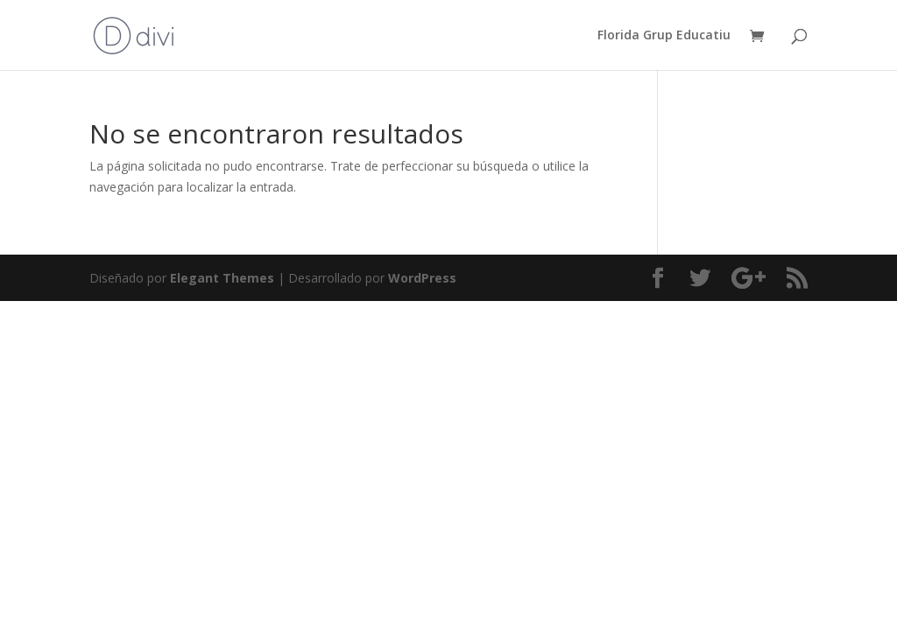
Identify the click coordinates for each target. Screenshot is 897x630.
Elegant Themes (222, 278)
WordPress (422, 278)
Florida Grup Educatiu (664, 36)
